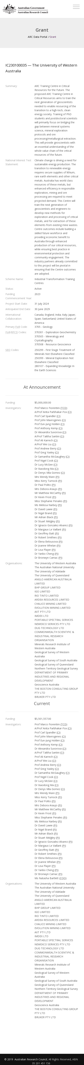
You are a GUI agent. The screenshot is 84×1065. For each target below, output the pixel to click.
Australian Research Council (31, 1059)
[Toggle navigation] (76, 7)
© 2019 (9, 1059)
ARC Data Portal (37, 37)
